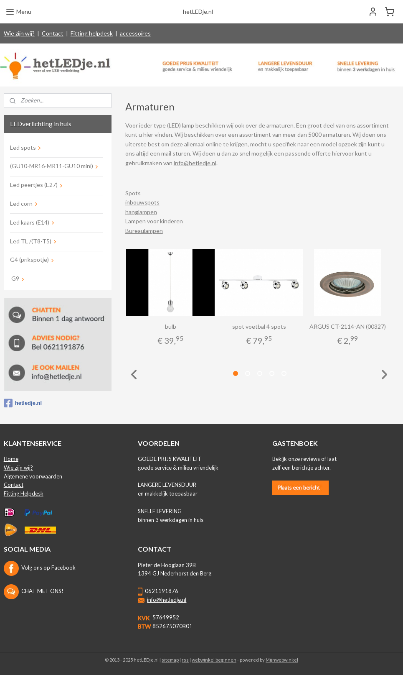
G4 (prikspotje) (29, 259)
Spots (132, 193)
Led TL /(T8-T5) (30, 241)
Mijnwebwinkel (282, 659)
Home (11, 458)
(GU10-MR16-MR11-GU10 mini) (51, 165)
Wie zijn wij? (19, 33)
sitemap (170, 659)
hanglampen (141, 211)
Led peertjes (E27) (34, 184)
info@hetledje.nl (194, 162)
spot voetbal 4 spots (259, 326)
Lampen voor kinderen (153, 221)
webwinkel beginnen (214, 659)
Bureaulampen (143, 230)
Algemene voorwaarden (33, 476)
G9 (14, 278)
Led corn (21, 203)
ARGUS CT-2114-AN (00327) (347, 326)
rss (185, 659)
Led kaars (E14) (29, 222)
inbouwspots (142, 202)
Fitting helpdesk (92, 33)
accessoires (135, 33)
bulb (170, 326)
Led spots (23, 147)
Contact (52, 33)
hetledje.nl (23, 403)
